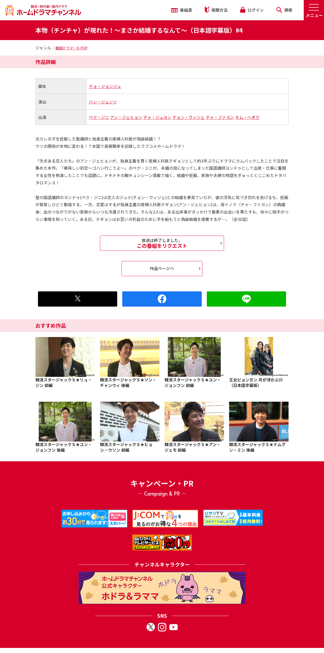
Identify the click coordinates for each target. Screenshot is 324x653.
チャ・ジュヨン (157, 117)
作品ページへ (162, 268)
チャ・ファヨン (220, 117)
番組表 (181, 10)
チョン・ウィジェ (188, 117)
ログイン (252, 10)
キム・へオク (247, 117)
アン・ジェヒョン (126, 117)
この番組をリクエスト (162, 243)
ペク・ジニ (99, 117)
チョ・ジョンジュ (105, 86)
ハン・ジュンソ (103, 102)
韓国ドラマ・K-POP (71, 47)
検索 (284, 10)
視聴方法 (216, 10)
